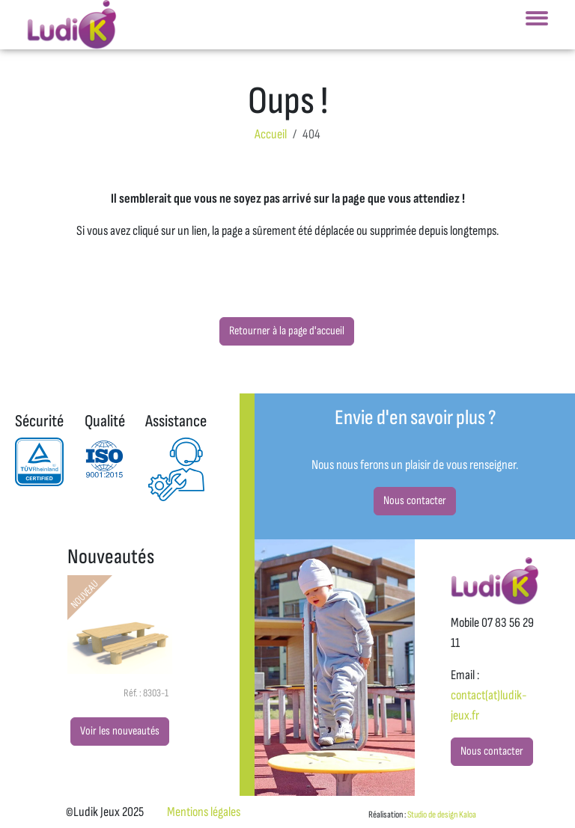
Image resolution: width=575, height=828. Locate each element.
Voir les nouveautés (119, 731)
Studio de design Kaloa (441, 815)
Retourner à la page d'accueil (286, 331)
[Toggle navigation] (537, 22)
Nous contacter (414, 501)
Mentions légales (203, 812)
